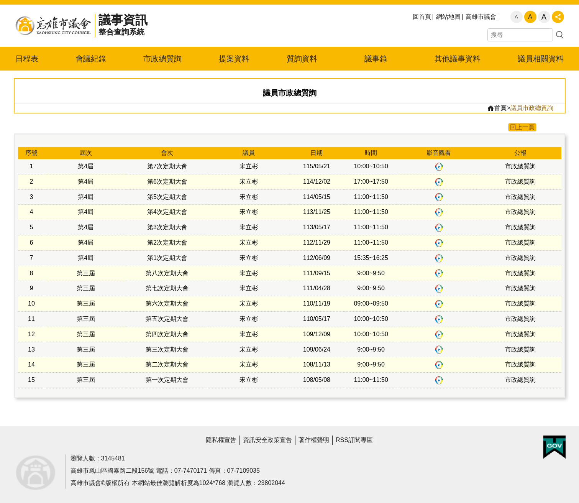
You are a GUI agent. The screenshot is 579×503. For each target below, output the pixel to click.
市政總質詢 (162, 58)
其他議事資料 (458, 58)
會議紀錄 (90, 58)
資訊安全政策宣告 (267, 440)
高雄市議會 (481, 17)
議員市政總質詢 (531, 108)
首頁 (497, 108)
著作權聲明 (314, 440)
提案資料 (234, 58)
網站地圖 (448, 17)
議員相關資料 (541, 58)
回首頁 (422, 17)
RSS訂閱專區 (354, 440)
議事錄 (375, 58)
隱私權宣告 (221, 440)
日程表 (26, 58)
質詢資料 (302, 58)
